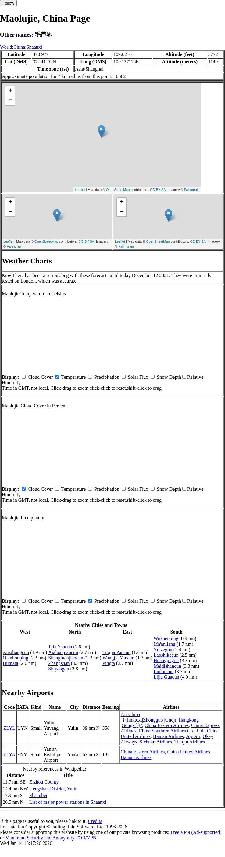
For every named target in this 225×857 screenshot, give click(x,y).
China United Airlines (188, 751)
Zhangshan (59, 663)
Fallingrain (192, 189)
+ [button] (10, 91)
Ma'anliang (164, 644)
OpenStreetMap (118, 189)
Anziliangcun (16, 652)
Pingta (108, 663)
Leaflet (80, 189)
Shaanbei (38, 795)
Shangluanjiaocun (65, 657)
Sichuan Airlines (156, 741)
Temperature (73, 377)
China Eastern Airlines (167, 725)
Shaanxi (34, 47)
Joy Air (193, 736)
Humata (10, 663)
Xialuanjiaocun (63, 652)
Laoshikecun (166, 655)
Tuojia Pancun (116, 652)
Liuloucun (164, 671)
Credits (95, 821)
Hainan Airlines (168, 736)
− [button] (10, 100)
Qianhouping (15, 657)
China (19, 47)
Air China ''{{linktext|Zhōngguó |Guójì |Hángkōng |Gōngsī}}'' (160, 720)
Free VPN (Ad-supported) (195, 832)
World (6, 47)
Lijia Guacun (166, 677)
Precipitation (106, 377)
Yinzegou (163, 649)
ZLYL (9, 728)
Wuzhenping (166, 638)
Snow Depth (169, 377)
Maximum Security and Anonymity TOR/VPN (50, 837)
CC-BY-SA (158, 189)
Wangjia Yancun (118, 657)
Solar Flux (138, 377)
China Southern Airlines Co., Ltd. (172, 730)
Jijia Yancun (60, 646)
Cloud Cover (40, 377)
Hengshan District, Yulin (53, 788)
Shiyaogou (58, 668)
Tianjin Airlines (189, 741)
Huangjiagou (166, 660)
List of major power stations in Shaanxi (67, 802)
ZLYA (9, 754)
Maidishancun (167, 666)
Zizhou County (44, 782)
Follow (8, 3)
